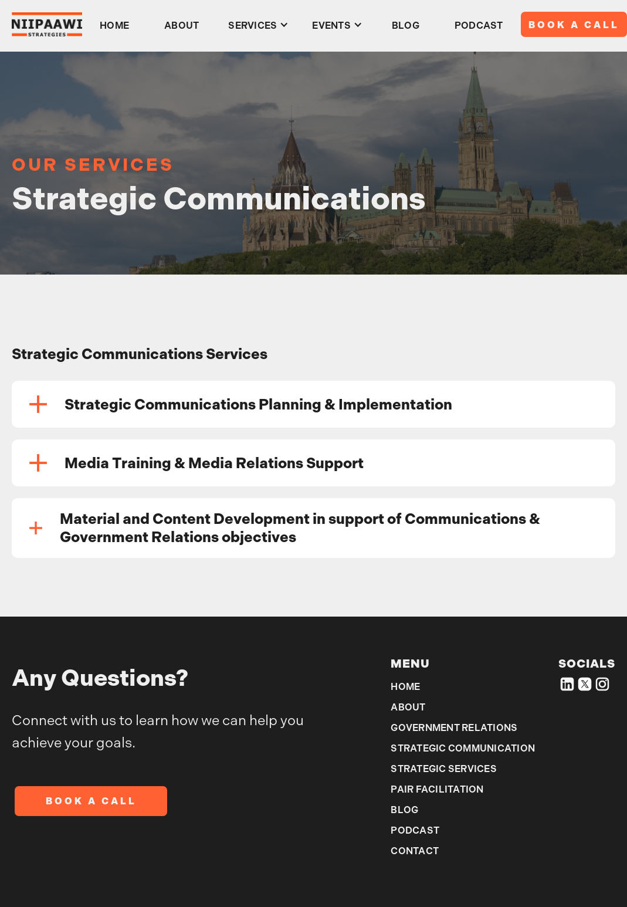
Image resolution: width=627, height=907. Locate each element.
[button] (258, 24)
